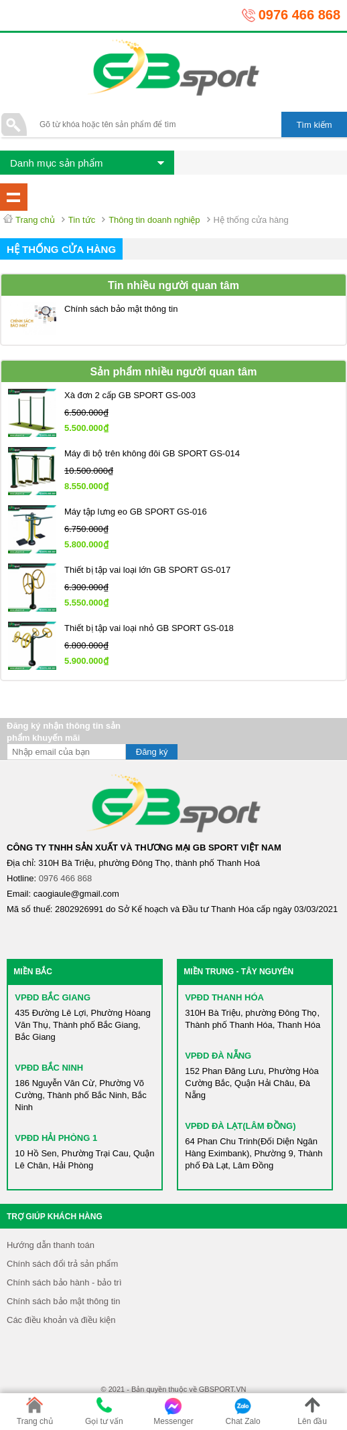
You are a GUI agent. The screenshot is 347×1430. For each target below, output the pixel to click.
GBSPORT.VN (223, 1389)
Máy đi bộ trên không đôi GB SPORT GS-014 (152, 453)
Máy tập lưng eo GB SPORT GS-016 (135, 512)
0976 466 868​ (65, 878)
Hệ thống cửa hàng (61, 249)
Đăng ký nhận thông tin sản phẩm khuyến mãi (64, 732)
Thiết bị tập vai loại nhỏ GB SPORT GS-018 (149, 628)
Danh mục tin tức (13, 197)
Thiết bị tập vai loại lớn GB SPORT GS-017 (147, 570)
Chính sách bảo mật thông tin (121, 309)
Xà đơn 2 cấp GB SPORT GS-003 (130, 395)
